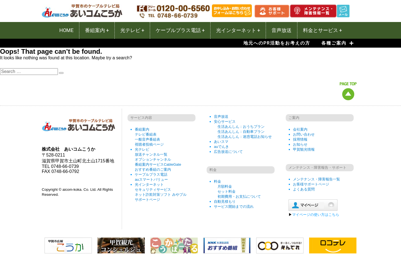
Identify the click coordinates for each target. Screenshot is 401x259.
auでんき (221, 147)
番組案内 (142, 129)
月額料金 (224, 186)
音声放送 (221, 116)
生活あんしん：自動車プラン (241, 132)
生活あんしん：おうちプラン (241, 126)
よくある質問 (304, 189)
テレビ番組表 (146, 134)
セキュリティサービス (153, 189)
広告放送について (228, 152)
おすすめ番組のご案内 (153, 169)
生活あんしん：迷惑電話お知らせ (244, 137)
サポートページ (147, 199)
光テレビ (142, 149)
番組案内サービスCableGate (158, 164)
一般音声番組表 (147, 139)
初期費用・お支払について (239, 196)
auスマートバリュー (151, 179)
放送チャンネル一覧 (151, 154)
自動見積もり (225, 201)
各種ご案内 (337, 43)
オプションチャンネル (153, 159)
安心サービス (225, 121)
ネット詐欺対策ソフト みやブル (161, 194)
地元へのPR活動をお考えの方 (276, 43)
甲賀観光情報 (304, 149)
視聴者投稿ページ (149, 144)
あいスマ (221, 142)
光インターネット (149, 184)
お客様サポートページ (311, 184)
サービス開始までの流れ (234, 206)
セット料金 (226, 191)
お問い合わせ (304, 134)
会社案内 (300, 129)
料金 (217, 181)
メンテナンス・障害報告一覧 (316, 179)
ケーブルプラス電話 (151, 174)
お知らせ (300, 144)
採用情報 (300, 139)
